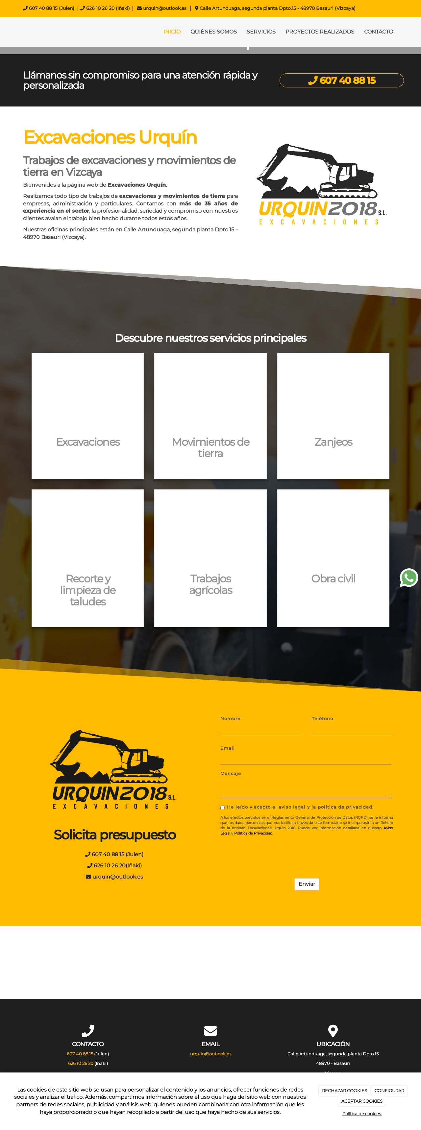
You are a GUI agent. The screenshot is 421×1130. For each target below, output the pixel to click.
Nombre (230, 718)
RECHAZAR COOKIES (344, 1090)
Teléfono (322, 718)
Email (227, 748)
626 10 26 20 (100, 8)
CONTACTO (378, 32)
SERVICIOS (261, 32)
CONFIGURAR (389, 1090)
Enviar (307, 884)
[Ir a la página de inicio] (16, 32)
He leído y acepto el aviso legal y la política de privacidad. (297, 807)
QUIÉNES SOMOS (213, 32)
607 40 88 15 (43, 8)
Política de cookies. (362, 1113)
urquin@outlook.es (164, 8)
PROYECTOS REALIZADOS (319, 32)
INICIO (172, 32)
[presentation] (270, 853)
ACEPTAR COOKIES (362, 1101)
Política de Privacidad (253, 833)
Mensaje (230, 773)
